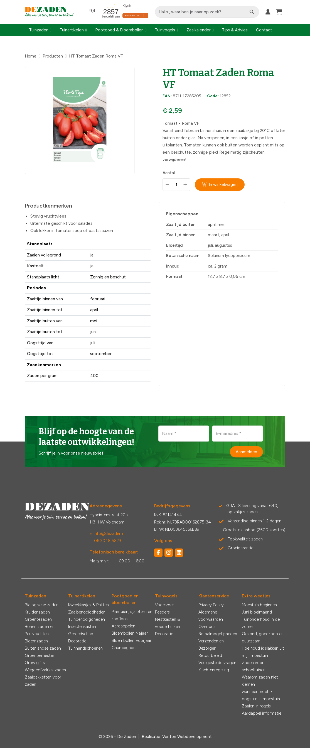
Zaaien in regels (256, 706)
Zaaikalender (198, 30)
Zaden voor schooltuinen (253, 666)
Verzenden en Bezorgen (211, 645)
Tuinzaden (38, 30)
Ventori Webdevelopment (187, 736)
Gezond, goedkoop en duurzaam (263, 637)
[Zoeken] (251, 12)
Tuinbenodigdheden (86, 619)
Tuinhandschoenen (85, 648)
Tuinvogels (165, 30)
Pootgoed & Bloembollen (119, 30)
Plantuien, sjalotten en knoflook (132, 615)
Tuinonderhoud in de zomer (261, 623)
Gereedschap (80, 633)
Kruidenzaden (37, 612)
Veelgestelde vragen (217, 662)
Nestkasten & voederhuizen (167, 623)
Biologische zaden (41, 604)
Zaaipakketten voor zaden (43, 681)
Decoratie (77, 641)
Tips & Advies (235, 30)
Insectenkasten (82, 626)
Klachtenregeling (213, 669)
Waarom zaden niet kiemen (260, 681)
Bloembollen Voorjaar (131, 640)
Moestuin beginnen (259, 604)
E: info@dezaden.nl (107, 533)
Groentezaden (38, 619)
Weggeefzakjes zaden (45, 669)
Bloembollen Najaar (130, 633)
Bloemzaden (36, 641)
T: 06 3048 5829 (105, 540)
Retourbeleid (210, 655)
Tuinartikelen (72, 30)
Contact (264, 30)
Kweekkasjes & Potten (88, 604)
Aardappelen (123, 626)
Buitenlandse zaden (43, 648)
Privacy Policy (211, 604)
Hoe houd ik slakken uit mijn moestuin (263, 652)
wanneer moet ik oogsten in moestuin (261, 695)
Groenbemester (39, 655)
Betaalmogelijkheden (217, 633)
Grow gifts (35, 662)
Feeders (162, 612)
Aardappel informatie (261, 713)
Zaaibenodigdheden (86, 612)
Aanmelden (246, 451)
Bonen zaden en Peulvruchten (40, 630)
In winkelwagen (220, 184)
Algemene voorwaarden (210, 616)
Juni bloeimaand (257, 612)
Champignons (124, 647)
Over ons (206, 626)
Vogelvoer (164, 604)
